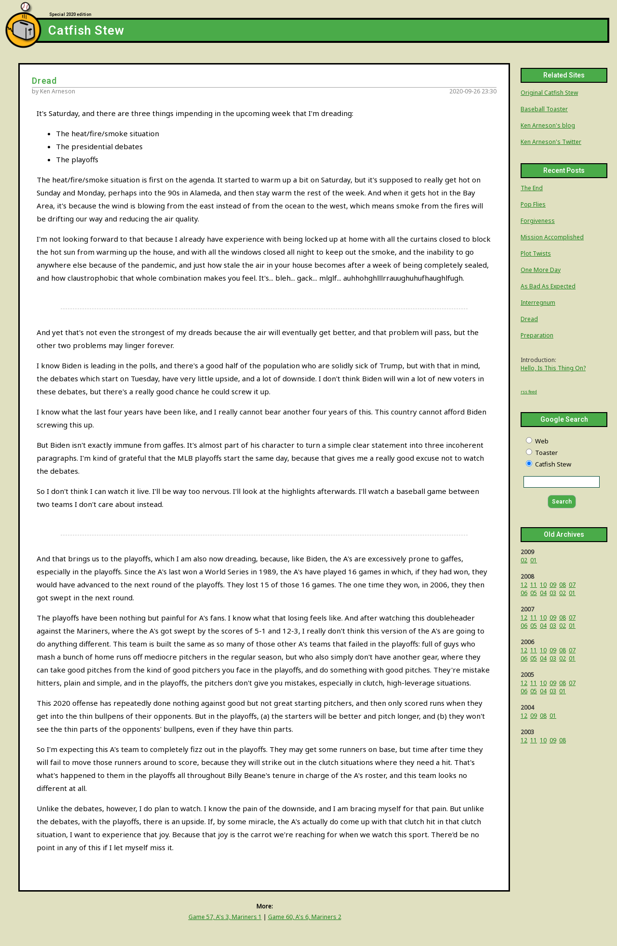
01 (533, 560)
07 (572, 585)
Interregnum (538, 302)
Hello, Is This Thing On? (553, 368)
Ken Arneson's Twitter (551, 142)
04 (543, 593)
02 (524, 560)
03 (553, 593)
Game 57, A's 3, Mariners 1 (225, 917)
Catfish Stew (86, 31)
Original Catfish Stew (549, 93)
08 (562, 585)
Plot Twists (536, 253)
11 (533, 585)
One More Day (541, 270)
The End (532, 188)
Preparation (537, 335)
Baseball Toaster (544, 109)
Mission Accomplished (552, 237)
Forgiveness (538, 221)
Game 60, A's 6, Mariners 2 (304, 917)
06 (524, 593)
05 (533, 593)
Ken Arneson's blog (548, 125)
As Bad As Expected (548, 286)
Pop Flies (533, 204)
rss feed (529, 392)
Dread (529, 319)
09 (553, 585)
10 (543, 585)
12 (524, 585)
